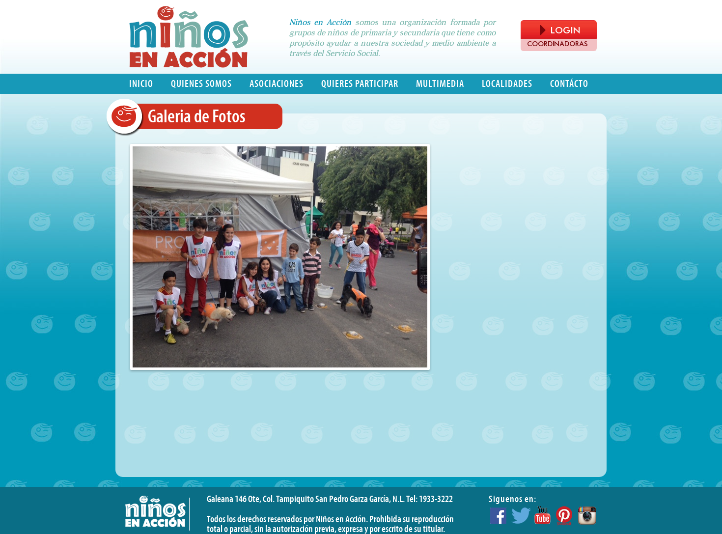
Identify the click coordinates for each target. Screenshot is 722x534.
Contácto (569, 84)
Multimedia (440, 84)
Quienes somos (201, 84)
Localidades (507, 84)
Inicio (141, 84)
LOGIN (560, 30)
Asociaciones (277, 84)
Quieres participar (359, 84)
